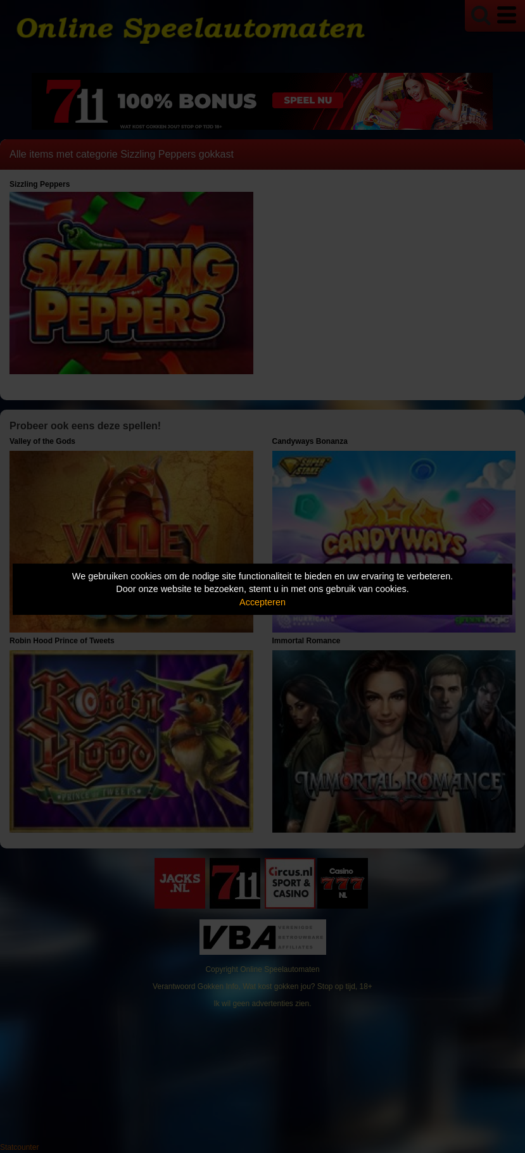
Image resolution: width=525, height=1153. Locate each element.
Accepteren (262, 602)
